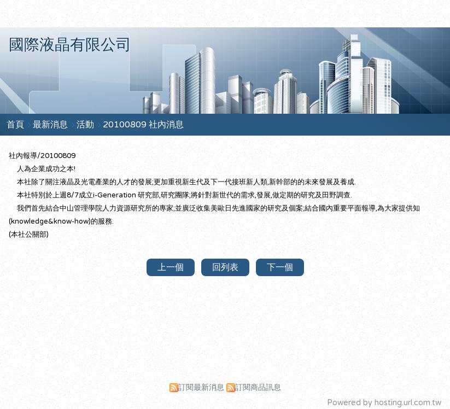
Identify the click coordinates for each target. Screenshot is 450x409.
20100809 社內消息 (143, 124)
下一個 (280, 267)
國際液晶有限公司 (70, 45)
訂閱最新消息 (201, 387)
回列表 (225, 267)
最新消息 (51, 124)
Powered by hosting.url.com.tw (384, 402)
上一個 (170, 267)
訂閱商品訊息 (258, 387)
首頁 (15, 124)
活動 (86, 124)
